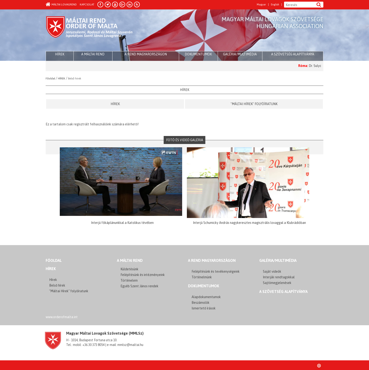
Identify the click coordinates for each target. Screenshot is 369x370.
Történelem (129, 280)
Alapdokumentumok (206, 297)
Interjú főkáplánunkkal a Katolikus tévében (122, 223)
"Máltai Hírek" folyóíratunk (254, 104)
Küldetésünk (129, 269)
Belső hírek (57, 285)
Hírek (115, 104)
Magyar (261, 4)
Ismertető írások (204, 308)
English (275, 4)
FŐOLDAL (54, 260)
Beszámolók (200, 302)
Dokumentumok (198, 54)
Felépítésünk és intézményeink (142, 275)
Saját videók (272, 271)
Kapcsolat (87, 4)
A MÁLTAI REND (130, 260)
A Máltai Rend (92, 54)
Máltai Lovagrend (61, 4)
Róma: (307, 66)
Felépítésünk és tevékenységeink (216, 271)
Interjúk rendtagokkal (279, 277)
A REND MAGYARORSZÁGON (212, 260)
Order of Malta (89, 30)
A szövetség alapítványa (292, 54)
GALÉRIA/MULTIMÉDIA (278, 260)
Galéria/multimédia (240, 54)
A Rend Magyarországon (145, 54)
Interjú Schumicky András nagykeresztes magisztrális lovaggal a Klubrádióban (249, 223)
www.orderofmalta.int (62, 317)
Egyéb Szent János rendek (139, 286)
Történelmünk (202, 277)
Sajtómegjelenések (277, 283)
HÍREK (59, 54)
